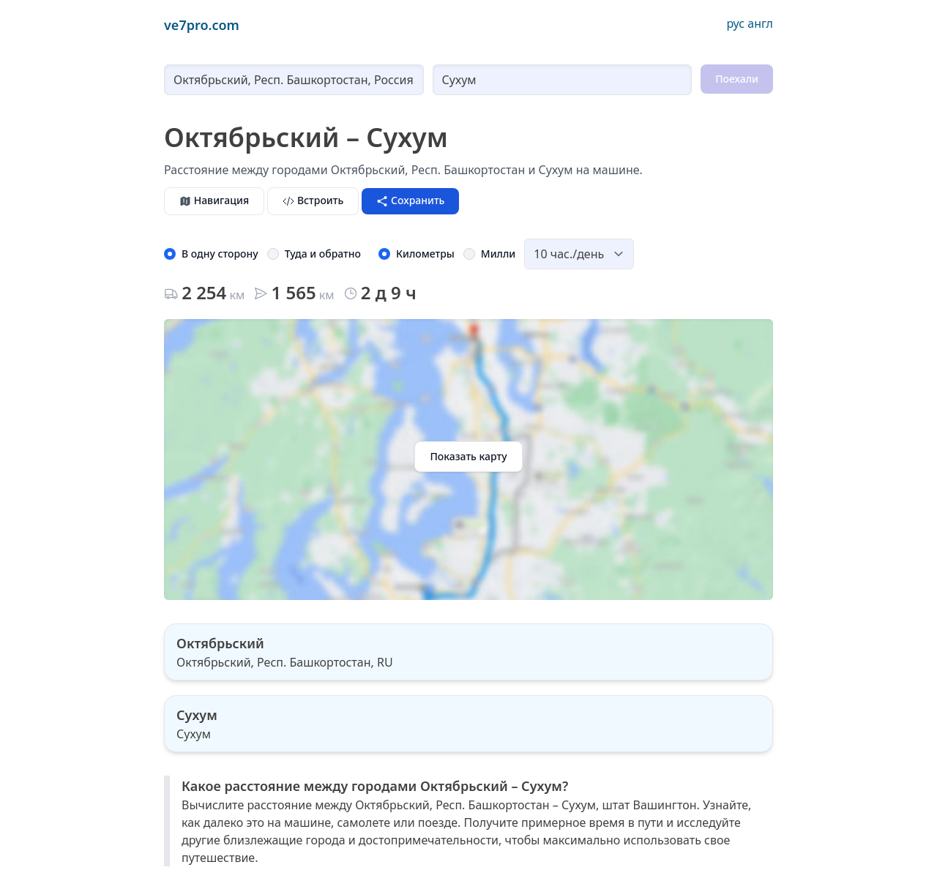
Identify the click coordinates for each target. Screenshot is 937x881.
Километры (425, 253)
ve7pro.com (201, 25)
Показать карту (468, 456)
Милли (498, 253)
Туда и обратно (323, 253)
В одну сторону (220, 253)
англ (760, 23)
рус (735, 23)
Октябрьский (220, 643)
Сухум (196, 715)
